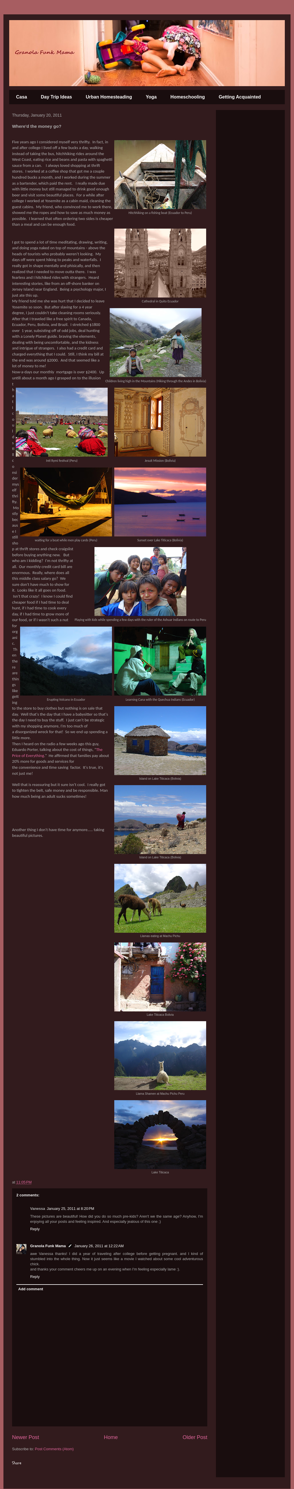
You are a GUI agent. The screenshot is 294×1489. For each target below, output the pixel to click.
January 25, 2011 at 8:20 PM (70, 1208)
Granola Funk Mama (48, 1246)
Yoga (151, 96)
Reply (35, 1229)
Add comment (30, 1289)
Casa (21, 96)
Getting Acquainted (240, 96)
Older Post (195, 1437)
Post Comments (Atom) (54, 1449)
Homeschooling (188, 96)
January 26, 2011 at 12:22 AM (99, 1246)
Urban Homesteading (109, 96)
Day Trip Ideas (56, 96)
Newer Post (25, 1437)
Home (111, 1437)
